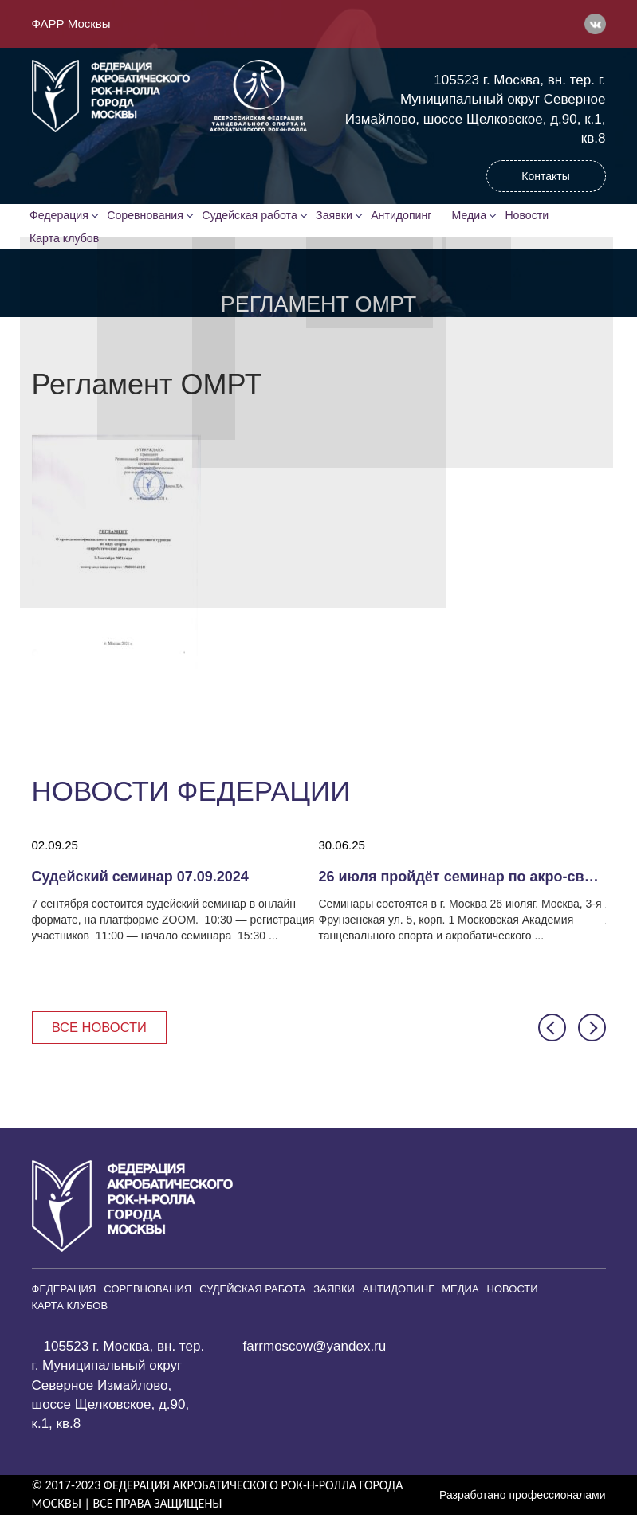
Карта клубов (66, 239)
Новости (534, 216)
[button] (552, 1031)
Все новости (102, 1029)
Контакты (545, 176)
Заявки (337, 216)
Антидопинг (406, 216)
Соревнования (148, 216)
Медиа (476, 216)
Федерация (61, 216)
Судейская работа (252, 216)
